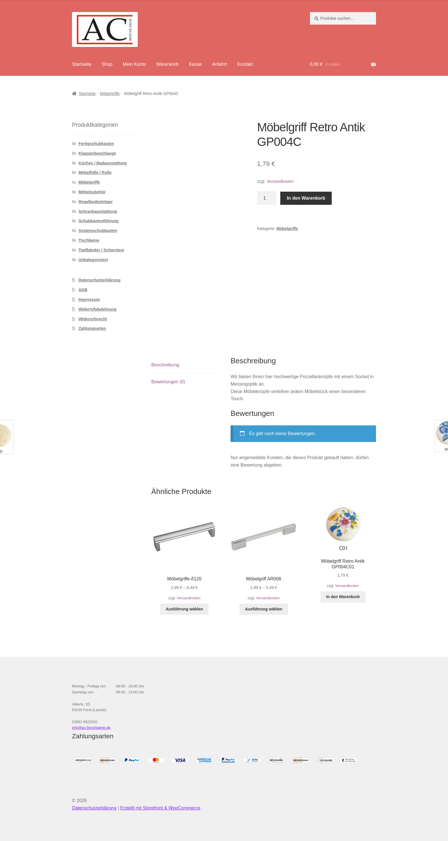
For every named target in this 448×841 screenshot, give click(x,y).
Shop (107, 64)
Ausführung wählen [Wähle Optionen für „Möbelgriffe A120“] (184, 609)
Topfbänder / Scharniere (101, 250)
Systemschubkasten (98, 230)
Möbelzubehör (92, 192)
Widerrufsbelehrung (98, 309)
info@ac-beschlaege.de (91, 727)
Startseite (81, 64)
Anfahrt (219, 64)
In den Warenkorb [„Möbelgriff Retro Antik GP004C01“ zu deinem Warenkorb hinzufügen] (343, 596)
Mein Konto (134, 64)
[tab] (184, 365)
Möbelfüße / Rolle (95, 172)
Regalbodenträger (96, 201)
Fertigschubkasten (96, 143)
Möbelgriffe (110, 93)
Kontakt (245, 64)
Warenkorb (167, 64)
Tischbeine (89, 240)
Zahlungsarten (92, 328)
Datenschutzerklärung (100, 280)
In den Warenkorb (306, 198)
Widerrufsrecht (93, 319)
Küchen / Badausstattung (103, 163)
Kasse (195, 64)
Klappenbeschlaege (97, 153)
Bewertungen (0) (168, 381)
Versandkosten (280, 181)
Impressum (89, 299)
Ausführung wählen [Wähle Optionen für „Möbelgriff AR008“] (263, 609)
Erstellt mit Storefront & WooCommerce (160, 808)
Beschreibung (165, 364)
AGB (83, 289)
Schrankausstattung (98, 211)
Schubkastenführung (99, 221)
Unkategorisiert (93, 259)
